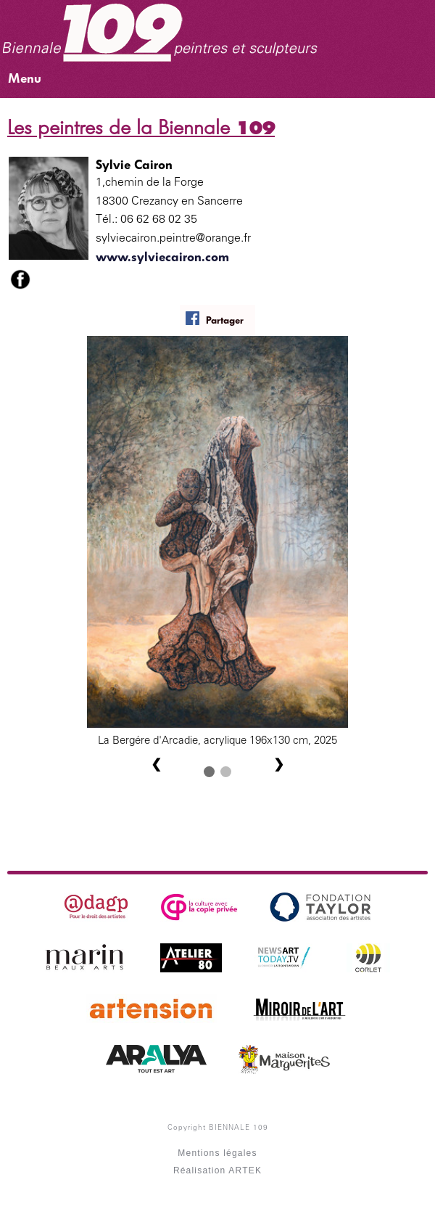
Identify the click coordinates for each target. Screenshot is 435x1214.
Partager (214, 319)
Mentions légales (217, 1153)
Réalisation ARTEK (217, 1170)
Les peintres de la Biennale (141, 127)
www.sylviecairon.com (162, 257)
